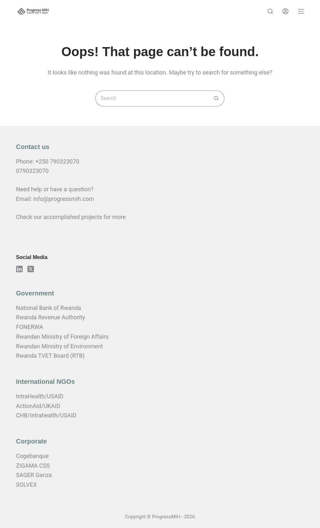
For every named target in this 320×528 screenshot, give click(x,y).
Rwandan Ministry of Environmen (58, 346)
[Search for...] (151, 98)
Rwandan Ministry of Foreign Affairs (62, 336)
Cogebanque (32, 456)
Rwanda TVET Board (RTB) (50, 355)
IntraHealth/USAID (40, 396)
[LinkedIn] (19, 269)
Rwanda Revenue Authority (50, 317)
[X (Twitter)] (30, 269)
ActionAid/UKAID (38, 406)
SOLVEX (26, 484)
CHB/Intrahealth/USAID (46, 415)
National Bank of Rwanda (48, 307)
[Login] (285, 11)
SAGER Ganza (34, 475)
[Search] (270, 11)
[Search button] (216, 98)
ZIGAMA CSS (33, 465)
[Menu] (301, 11)
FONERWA (29, 327)
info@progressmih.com (64, 198)
